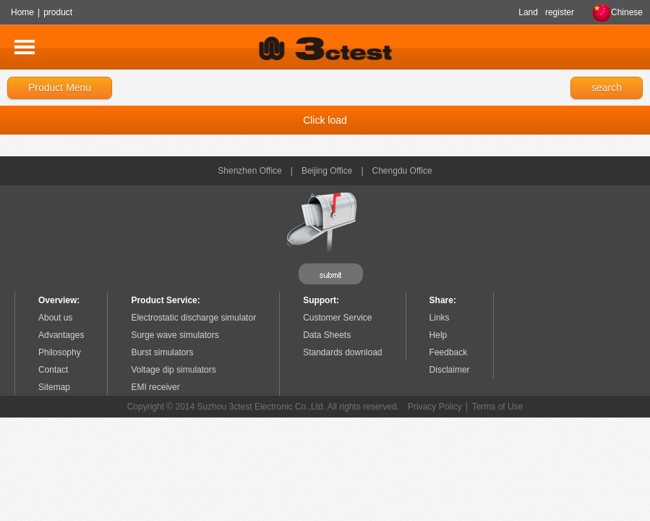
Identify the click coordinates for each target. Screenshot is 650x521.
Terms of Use (497, 407)
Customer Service (337, 318)
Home (22, 12)
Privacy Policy (435, 407)
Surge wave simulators (174, 335)
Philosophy (59, 352)
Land (528, 12)
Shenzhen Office (250, 171)
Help (438, 335)
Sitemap (54, 387)
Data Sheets (327, 335)
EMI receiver (155, 387)
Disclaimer (449, 370)
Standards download (342, 352)
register (559, 12)
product (57, 12)
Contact (53, 370)
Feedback (448, 352)
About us (55, 318)
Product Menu (59, 87)
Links (439, 318)
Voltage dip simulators (173, 370)
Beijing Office (327, 171)
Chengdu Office (402, 171)
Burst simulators (162, 352)
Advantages (61, 335)
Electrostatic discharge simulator (193, 318)
